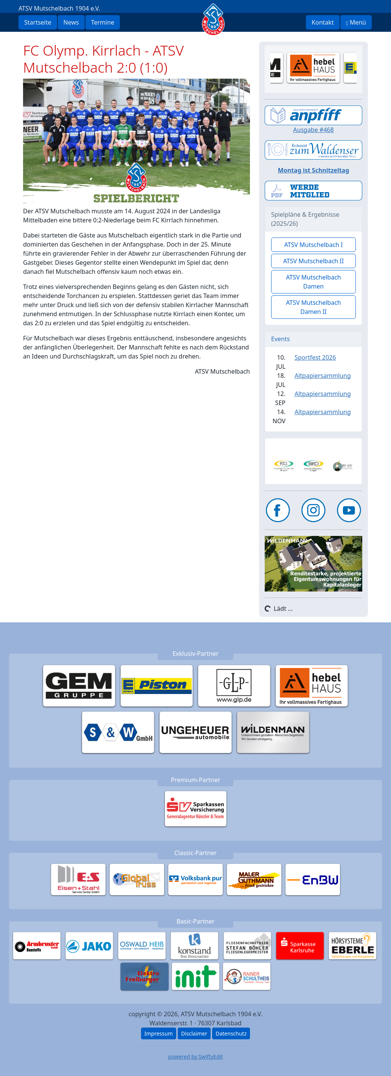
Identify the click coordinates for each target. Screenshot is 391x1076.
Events (280, 339)
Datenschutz (231, 1033)
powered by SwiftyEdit (195, 1056)
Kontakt (323, 22)
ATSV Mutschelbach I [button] (313, 245)
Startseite (37, 22)
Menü (356, 22)
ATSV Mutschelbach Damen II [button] (313, 307)
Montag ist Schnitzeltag (313, 170)
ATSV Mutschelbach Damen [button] (313, 281)
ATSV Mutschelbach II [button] (313, 261)
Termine (102, 22)
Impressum (158, 1033)
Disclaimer (194, 1033)
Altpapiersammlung (323, 375)
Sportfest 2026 (315, 357)
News (71, 22)
